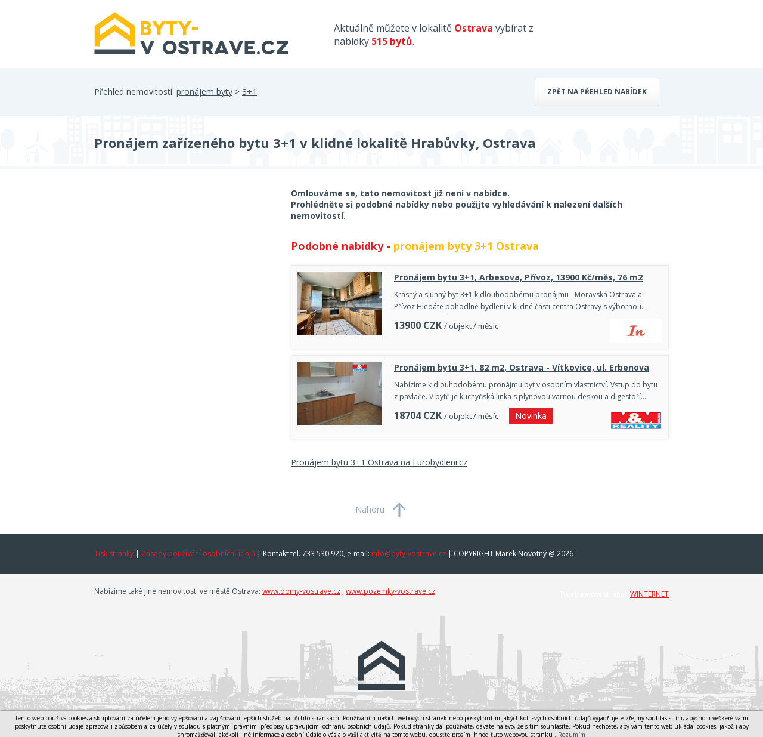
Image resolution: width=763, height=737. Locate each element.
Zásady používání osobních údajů (198, 553)
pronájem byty (204, 91)
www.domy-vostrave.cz (301, 591)
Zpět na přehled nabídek (597, 92)
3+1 (249, 91)
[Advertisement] (183, 282)
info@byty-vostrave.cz (408, 553)
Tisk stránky (114, 553)
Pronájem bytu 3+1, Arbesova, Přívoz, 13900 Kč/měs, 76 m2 (518, 277)
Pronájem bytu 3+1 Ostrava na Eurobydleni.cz (379, 462)
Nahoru (369, 509)
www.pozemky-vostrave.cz (390, 591)
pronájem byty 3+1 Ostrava (466, 246)
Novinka (531, 415)
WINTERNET (649, 594)
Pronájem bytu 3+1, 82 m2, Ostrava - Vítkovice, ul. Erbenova (521, 367)
